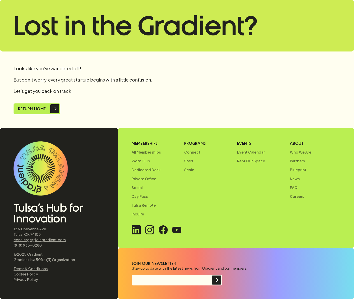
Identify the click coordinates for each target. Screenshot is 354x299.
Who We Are (300, 152)
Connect (192, 152)
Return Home (32, 108)
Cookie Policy (26, 274)
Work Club (141, 161)
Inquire (138, 214)
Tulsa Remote (144, 205)
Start (188, 161)
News (295, 179)
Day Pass (140, 196)
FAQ (294, 187)
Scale (189, 170)
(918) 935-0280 (28, 245)
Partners (297, 161)
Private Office (144, 179)
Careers (297, 196)
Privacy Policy (26, 279)
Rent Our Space (251, 161)
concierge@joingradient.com (40, 239)
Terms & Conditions (31, 268)
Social (137, 187)
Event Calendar (251, 152)
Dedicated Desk (146, 170)
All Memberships (146, 152)
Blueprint (298, 170)
